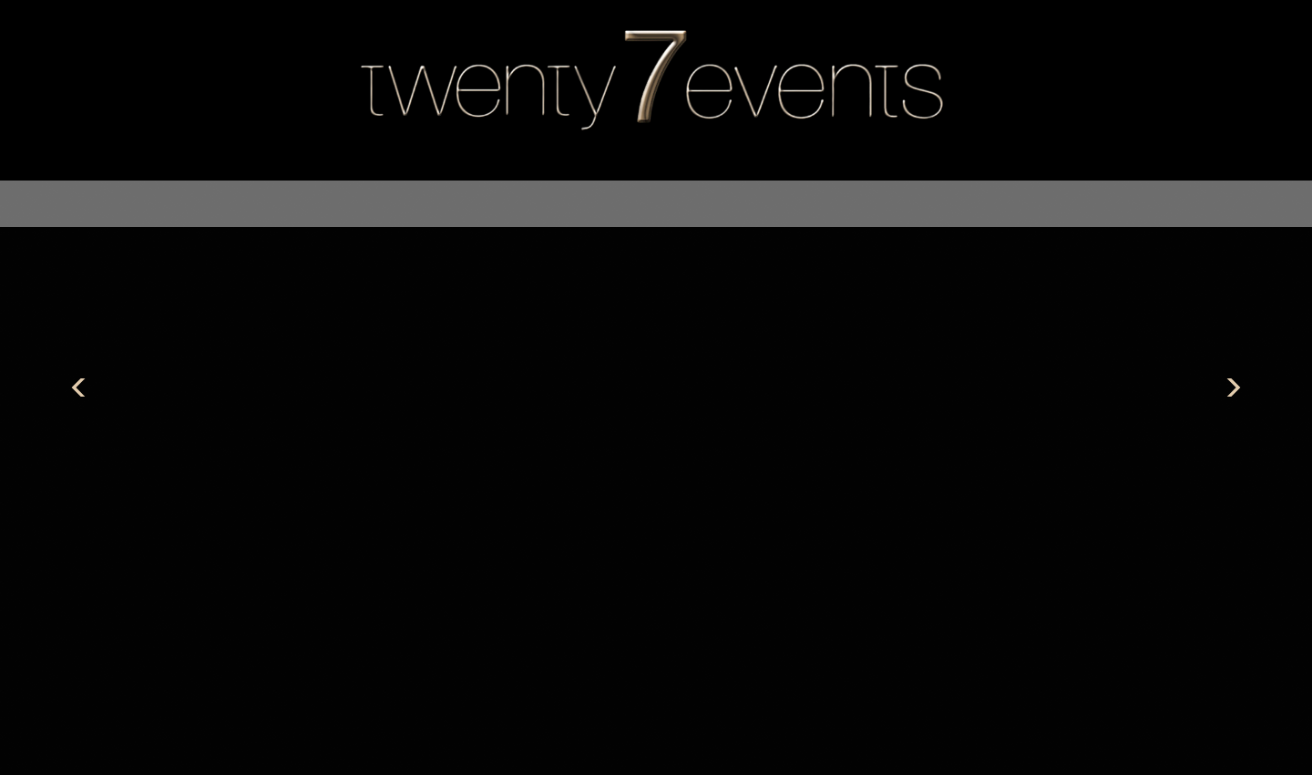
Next (1233, 387)
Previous (78, 387)
